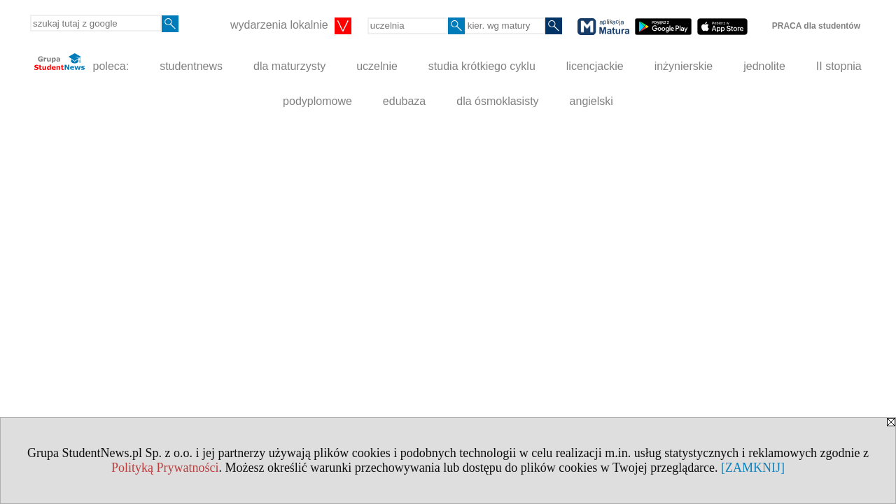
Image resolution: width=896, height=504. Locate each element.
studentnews (191, 66)
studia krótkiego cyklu (482, 66)
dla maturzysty (289, 66)
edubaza (404, 101)
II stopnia (839, 66)
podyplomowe (317, 101)
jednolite (764, 66)
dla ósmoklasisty (497, 101)
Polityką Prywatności (165, 468)
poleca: (81, 62)
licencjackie (595, 66)
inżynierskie (683, 66)
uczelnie (377, 66)
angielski (591, 101)
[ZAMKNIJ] (753, 468)
